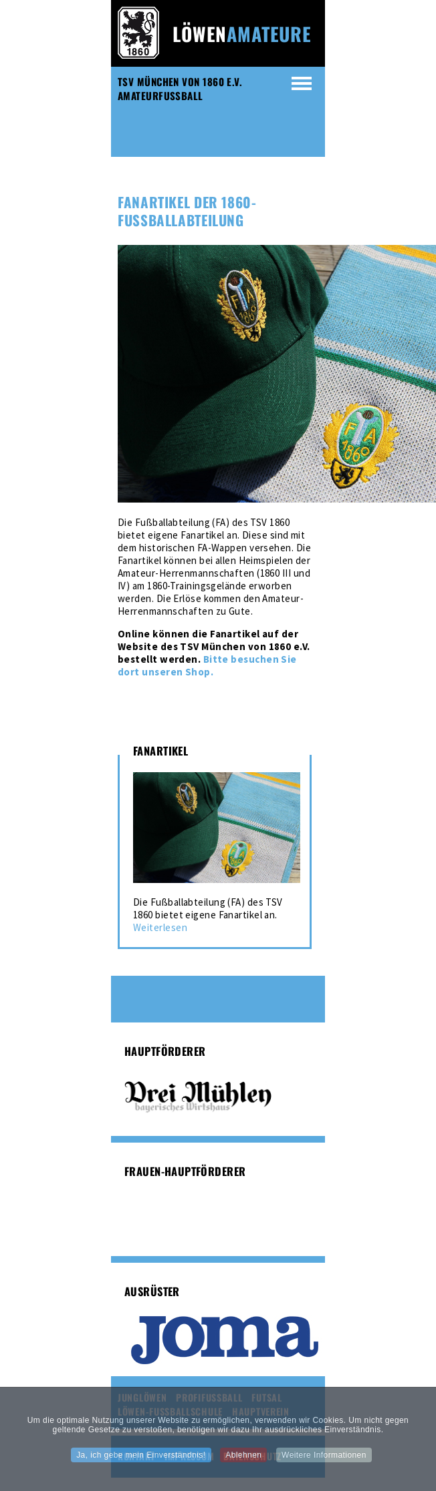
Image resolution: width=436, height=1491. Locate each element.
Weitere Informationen (324, 1459)
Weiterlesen (160, 927)
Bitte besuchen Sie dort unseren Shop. (207, 665)
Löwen (242, 33)
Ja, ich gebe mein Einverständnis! (140, 1459)
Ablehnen (243, 1459)
